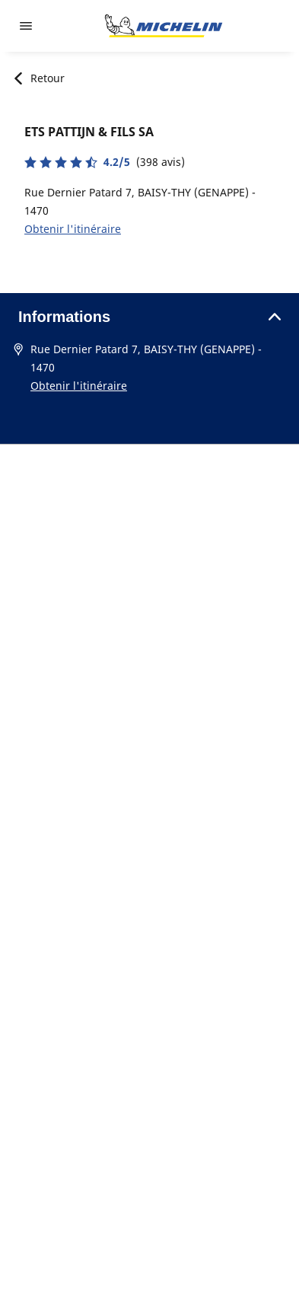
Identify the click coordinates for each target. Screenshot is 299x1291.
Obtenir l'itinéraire (72, 229)
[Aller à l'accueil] (163, 26)
